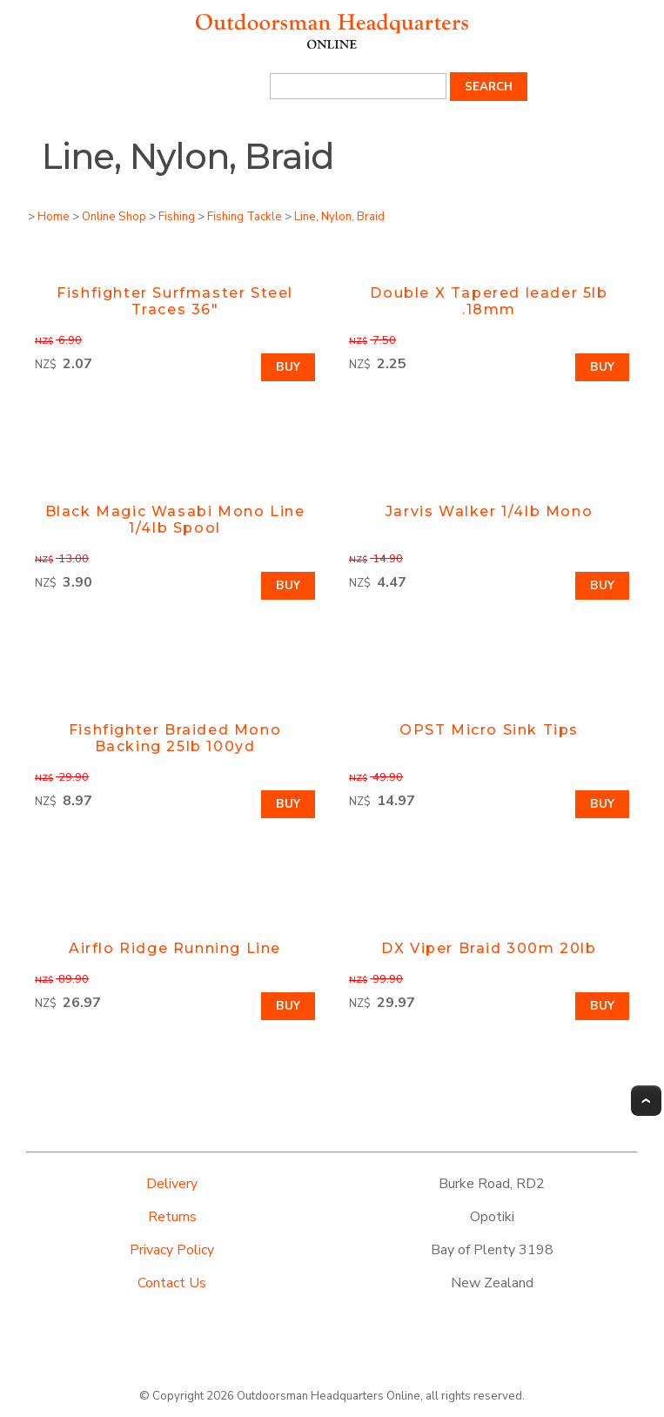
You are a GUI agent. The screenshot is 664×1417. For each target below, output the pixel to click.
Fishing (176, 217)
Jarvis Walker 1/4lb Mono (489, 511)
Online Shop (114, 217)
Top (646, 1100)
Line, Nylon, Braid (339, 217)
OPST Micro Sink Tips (489, 730)
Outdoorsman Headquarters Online (328, 1396)
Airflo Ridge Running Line (175, 948)
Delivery (172, 1183)
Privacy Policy (172, 1249)
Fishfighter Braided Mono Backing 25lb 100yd (175, 738)
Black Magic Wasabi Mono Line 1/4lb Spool (175, 519)
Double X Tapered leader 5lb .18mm (488, 301)
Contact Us (171, 1283)
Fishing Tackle (244, 217)
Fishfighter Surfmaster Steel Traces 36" (175, 301)
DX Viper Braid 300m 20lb (488, 948)
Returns (172, 1216)
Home (53, 217)
